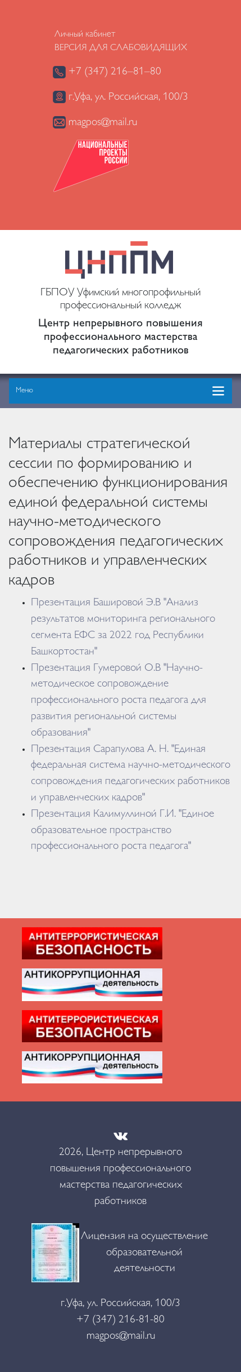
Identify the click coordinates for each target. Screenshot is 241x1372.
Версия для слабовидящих (120, 48)
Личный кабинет (84, 34)
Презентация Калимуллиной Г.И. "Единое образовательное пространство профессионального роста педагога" (122, 830)
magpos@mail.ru (95, 122)
